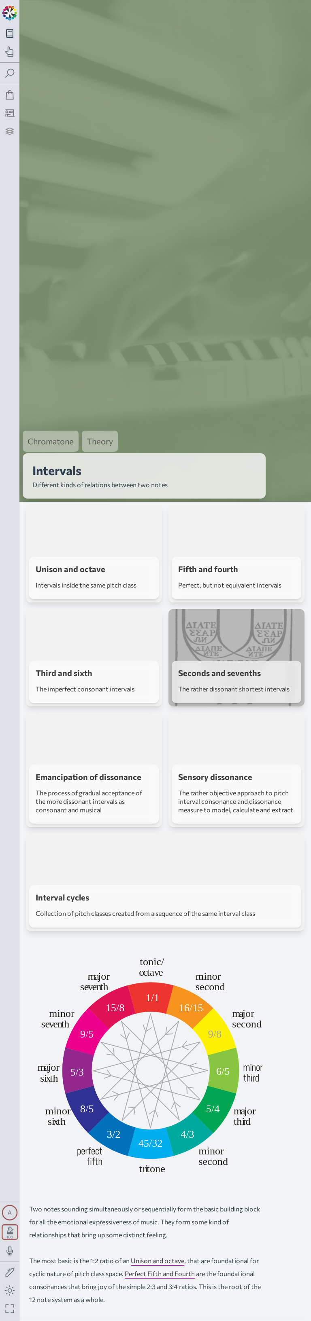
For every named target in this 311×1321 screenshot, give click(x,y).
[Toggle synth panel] (9, 1212)
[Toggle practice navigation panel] (10, 51)
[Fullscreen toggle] (10, 1309)
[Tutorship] (10, 113)
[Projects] (10, 131)
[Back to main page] (10, 12)
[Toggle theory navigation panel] (10, 33)
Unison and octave (157, 1260)
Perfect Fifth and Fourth (160, 1273)
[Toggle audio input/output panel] (10, 1251)
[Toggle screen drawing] (10, 1273)
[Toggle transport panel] (10, 1232)
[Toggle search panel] (10, 73)
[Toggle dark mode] (10, 1290)
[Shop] (10, 95)
